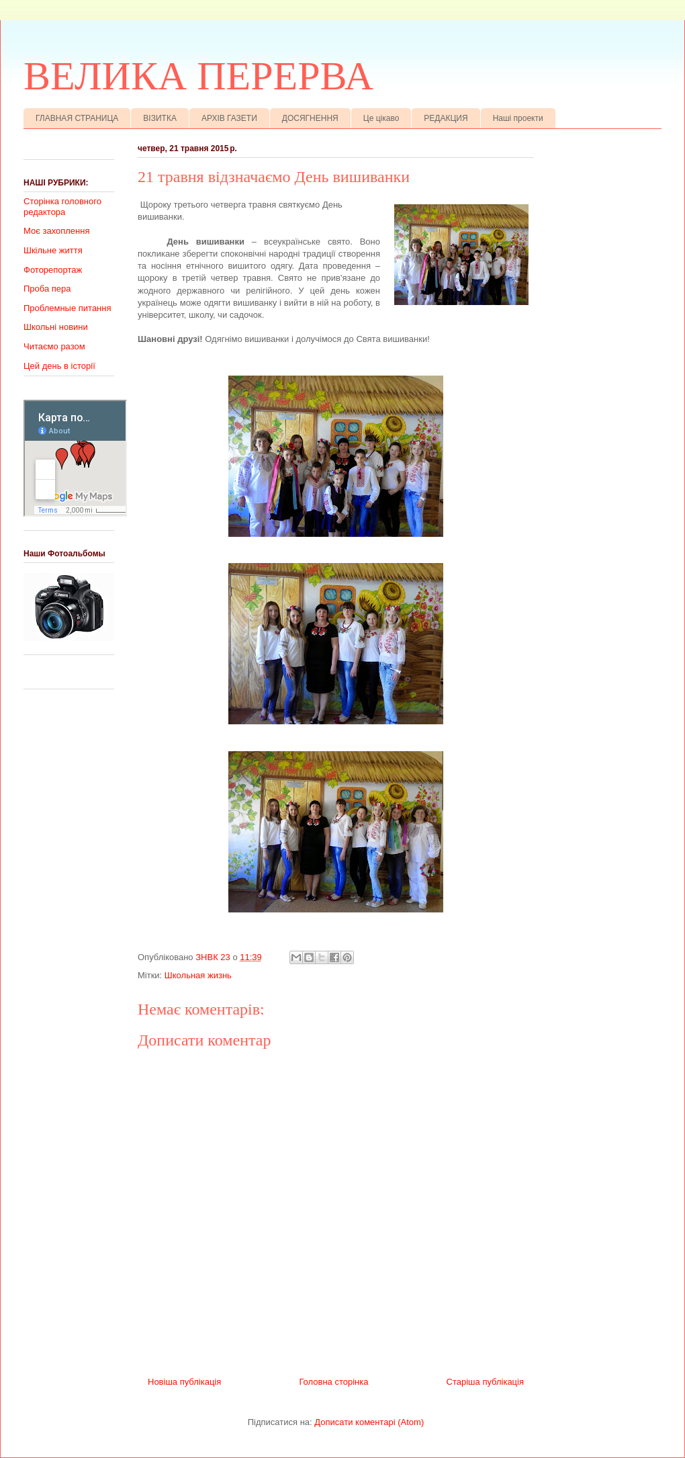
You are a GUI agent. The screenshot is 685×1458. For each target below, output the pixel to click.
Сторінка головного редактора (62, 206)
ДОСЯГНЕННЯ (310, 118)
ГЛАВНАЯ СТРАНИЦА (77, 118)
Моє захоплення (56, 231)
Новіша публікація (184, 1382)
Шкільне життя (53, 250)
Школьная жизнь (198, 975)
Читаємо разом (54, 346)
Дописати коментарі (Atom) (369, 1422)
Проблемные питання (67, 308)
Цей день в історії (59, 366)
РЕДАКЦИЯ (445, 118)
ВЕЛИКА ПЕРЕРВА (198, 76)
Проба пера (47, 289)
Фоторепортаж (53, 270)
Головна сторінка (333, 1382)
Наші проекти (518, 118)
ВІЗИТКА (160, 118)
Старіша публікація (485, 1382)
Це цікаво (381, 118)
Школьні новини (56, 327)
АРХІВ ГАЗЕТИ (229, 118)
